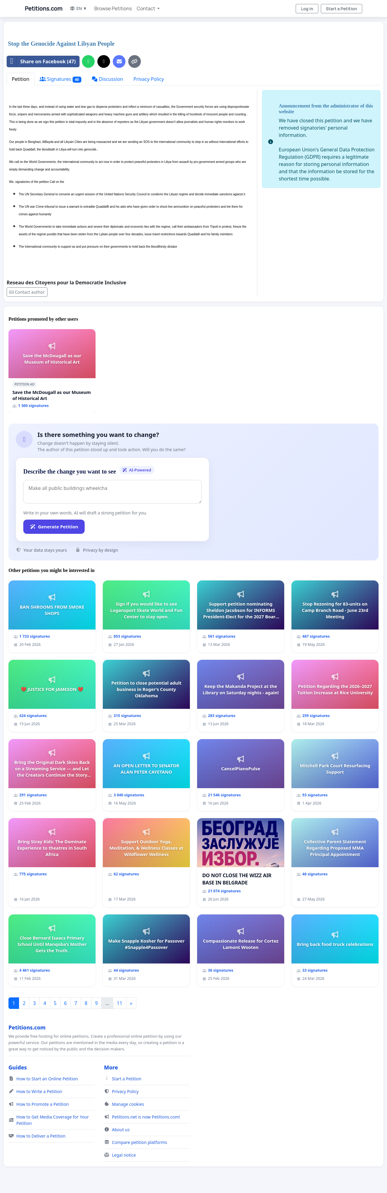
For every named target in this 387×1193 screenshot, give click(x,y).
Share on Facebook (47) (41, 61)
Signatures (60, 79)
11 (119, 1003)
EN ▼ (78, 8)
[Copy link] (134, 61)
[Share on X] (103, 61)
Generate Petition (54, 527)
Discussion (107, 79)
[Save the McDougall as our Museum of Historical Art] (52, 371)
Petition (20, 79)
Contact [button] (146, 8)
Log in (307, 9)
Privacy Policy (148, 79)
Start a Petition (341, 9)
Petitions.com (43, 8)
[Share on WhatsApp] (88, 61)
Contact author (27, 292)
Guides (17, 1067)
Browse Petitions (113, 8)
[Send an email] (119, 61)
